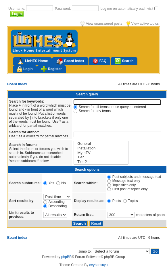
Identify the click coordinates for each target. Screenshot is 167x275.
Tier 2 (101, 161)
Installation (101, 148)
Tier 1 (101, 157)
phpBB (66, 257)
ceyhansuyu (98, 265)
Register (51, 69)
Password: (63, 9)
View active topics (142, 24)
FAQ (100, 61)
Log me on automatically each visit (127, 9)
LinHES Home (32, 61)
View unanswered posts (101, 24)
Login (25, 69)
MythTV (101, 153)
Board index (70, 61)
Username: (17, 9)
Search (124, 61)
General (101, 143)
